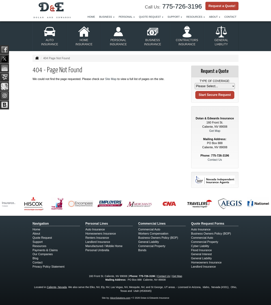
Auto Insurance (95, 229)
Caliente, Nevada (57, 287)
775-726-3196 (182, 6)
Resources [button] (195, 16)
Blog (35, 258)
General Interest (201, 254)
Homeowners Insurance (100, 233)
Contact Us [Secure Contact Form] (215, 159)
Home (91, 16)
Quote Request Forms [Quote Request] (207, 223)
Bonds (142, 250)
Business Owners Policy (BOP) (158, 237)
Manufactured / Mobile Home (103, 246)
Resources (39, 246)
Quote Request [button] (151, 16)
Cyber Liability (200, 246)
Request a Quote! (221, 6)
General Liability (148, 241)
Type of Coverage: (215, 81)
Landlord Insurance (97, 241)
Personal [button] (127, 16)
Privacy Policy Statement (48, 266)
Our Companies (43, 254)
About (36, 233)
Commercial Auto (149, 229)
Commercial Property (151, 246)
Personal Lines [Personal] (96, 223)
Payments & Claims (45, 250)
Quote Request (42, 237)
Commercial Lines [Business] (152, 223)
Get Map (214, 130)
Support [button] (174, 16)
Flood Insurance (201, 250)
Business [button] (107, 16)
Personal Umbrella (97, 250)
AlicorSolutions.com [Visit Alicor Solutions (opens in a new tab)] (120, 298)
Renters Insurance (97, 237)
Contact (230, 16)
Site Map (111, 79)
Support (38, 241)
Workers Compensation (153, 233)
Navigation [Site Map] (41, 223)
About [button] (214, 16)
